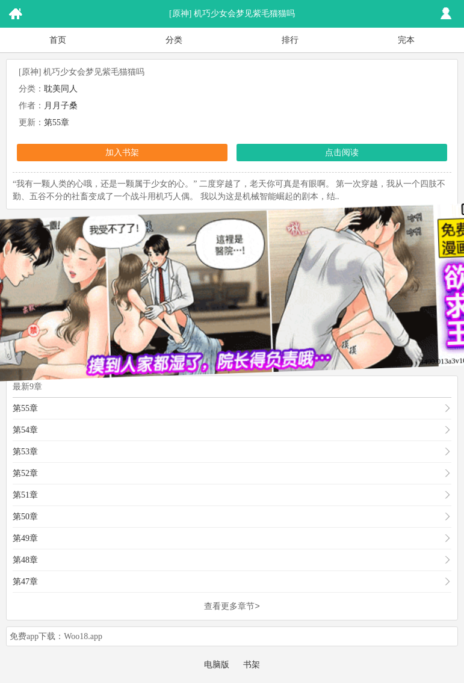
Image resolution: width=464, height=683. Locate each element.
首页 (57, 40)
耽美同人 (61, 88)
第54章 (25, 429)
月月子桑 (61, 105)
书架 (251, 664)
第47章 (25, 581)
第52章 (25, 473)
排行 (290, 40)
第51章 (25, 494)
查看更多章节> (231, 606)
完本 (406, 40)
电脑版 (216, 664)
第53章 (25, 451)
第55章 (56, 122)
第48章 (25, 559)
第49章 (25, 538)
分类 (173, 40)
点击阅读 (342, 152)
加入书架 (122, 152)
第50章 (25, 516)
